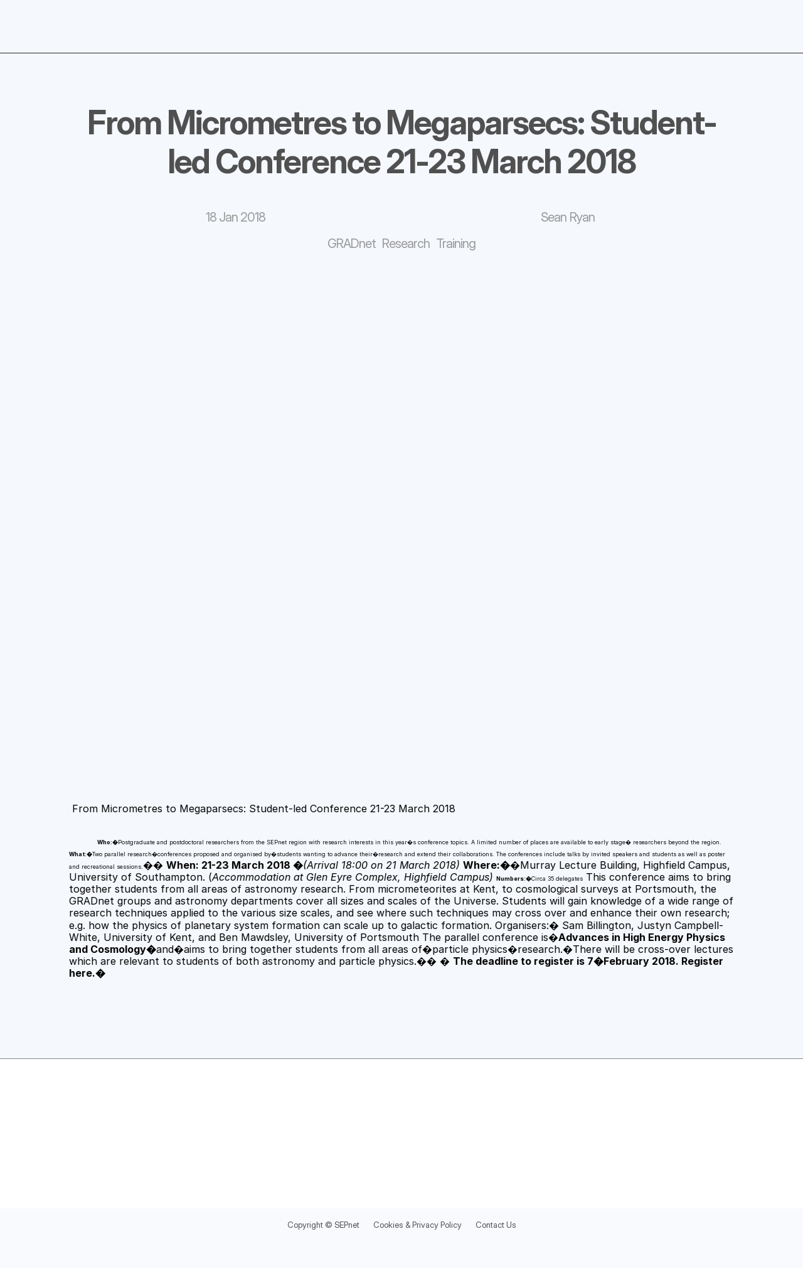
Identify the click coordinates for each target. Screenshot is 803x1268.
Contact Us (514, 1223)
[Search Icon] (758, 23)
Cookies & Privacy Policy (421, 1223)
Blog (707, 23)
